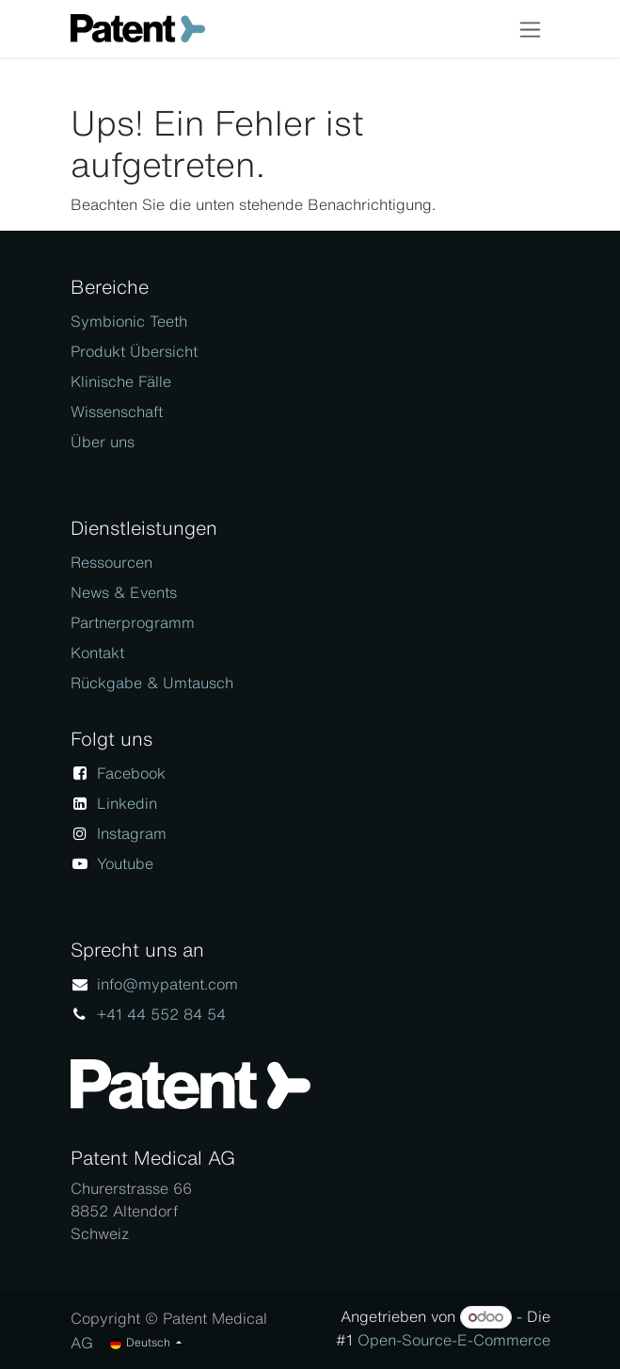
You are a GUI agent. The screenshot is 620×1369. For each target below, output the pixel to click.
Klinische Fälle (121, 381)
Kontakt (97, 652)
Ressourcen (111, 562)
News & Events (124, 592)
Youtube (125, 863)
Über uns (103, 441)
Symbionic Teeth (129, 321)
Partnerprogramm (133, 622)
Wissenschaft (117, 411)
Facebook (131, 773)
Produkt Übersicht (134, 351)
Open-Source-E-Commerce (454, 1340)
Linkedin (127, 803)
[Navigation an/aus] (530, 29)
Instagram (132, 833)
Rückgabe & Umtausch (152, 682)
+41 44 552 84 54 (161, 1014)
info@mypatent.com (167, 984)
